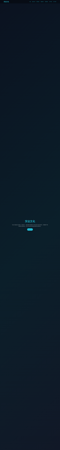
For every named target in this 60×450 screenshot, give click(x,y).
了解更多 (30, 229)
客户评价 (54, 1)
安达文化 (6, 1)
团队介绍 (33, 1)
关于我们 (50, 1)
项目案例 (46, 1)
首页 (30, 1)
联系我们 (38, 1)
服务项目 (42, 1)
